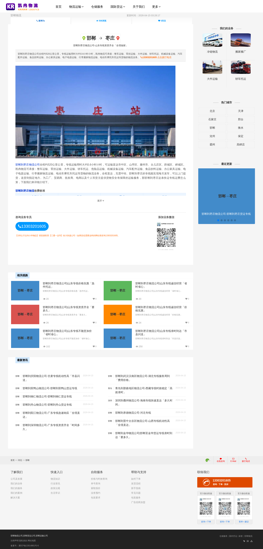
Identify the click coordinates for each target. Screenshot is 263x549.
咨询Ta (40, 21)
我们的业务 (16, 482)
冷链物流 (210, 51)
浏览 (101, 21)
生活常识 (55, 491)
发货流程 (136, 482)
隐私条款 (23, 539)
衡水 (238, 127)
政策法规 (55, 487)
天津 (238, 111)
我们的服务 (16, 487)
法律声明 (15, 539)
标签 (241, 535)
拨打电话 (246, 459)
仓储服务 (223, 535)
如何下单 (136, 477)
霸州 (210, 144)
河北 (20, 459)
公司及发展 (16, 477)
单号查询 (95, 482)
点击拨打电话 (160, 57)
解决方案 (15, 496)
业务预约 (95, 491)
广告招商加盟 (138, 501)
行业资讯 (55, 482)
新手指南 (136, 487)
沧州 (210, 136)
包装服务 (136, 496)
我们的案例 (16, 491)
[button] (216, 220)
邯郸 (210, 127)
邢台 (238, 119)
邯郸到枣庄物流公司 (30, 164)
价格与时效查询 (99, 477)
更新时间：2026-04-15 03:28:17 (143, 15)
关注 (162, 21)
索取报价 (95, 487)
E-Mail (233, 459)
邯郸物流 (16, 15)
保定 (238, 136)
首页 (13, 459)
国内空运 (233, 535)
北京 (210, 111)
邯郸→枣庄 (27, 290)
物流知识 (55, 477)
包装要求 (95, 496)
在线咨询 (221, 459)
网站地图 (32, 539)
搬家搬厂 (238, 51)
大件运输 (210, 78)
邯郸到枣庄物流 (27, 190)
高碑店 (238, 144)
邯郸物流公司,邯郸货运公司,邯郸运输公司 (29, 534)
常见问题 (136, 491)
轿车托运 (238, 78)
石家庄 (211, 119)
